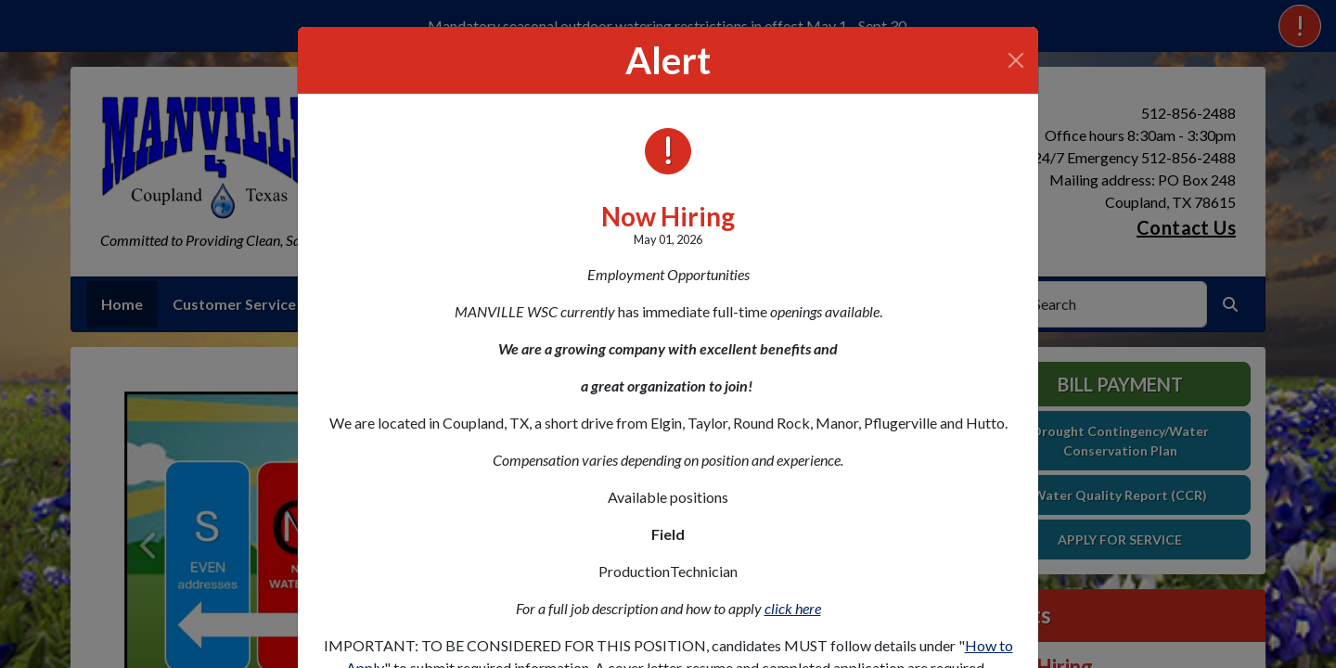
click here (792, 608)
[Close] (1016, 60)
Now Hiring (668, 216)
